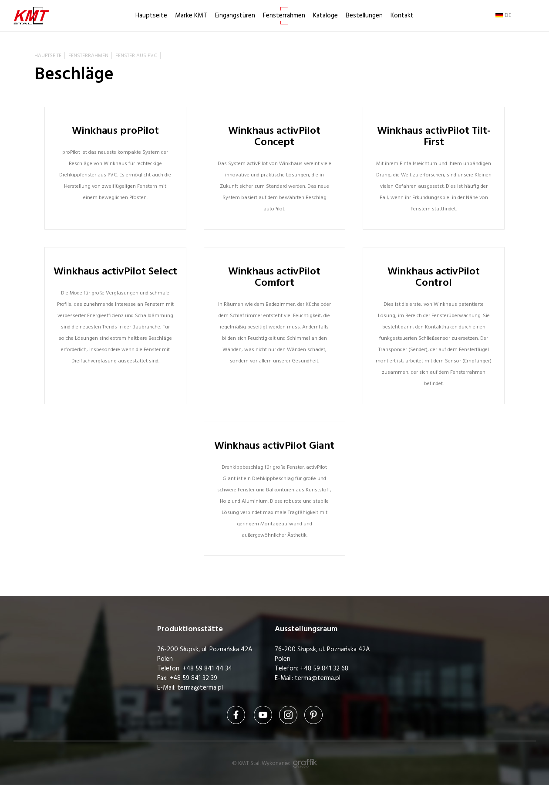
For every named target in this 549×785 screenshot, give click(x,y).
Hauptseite (151, 15)
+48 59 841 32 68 (324, 668)
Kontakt (402, 15)
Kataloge (325, 15)
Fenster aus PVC (136, 55)
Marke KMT (191, 15)
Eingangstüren (235, 15)
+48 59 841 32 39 (193, 678)
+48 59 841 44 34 (207, 668)
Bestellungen (364, 15)
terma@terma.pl (200, 687)
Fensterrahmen (284, 15)
